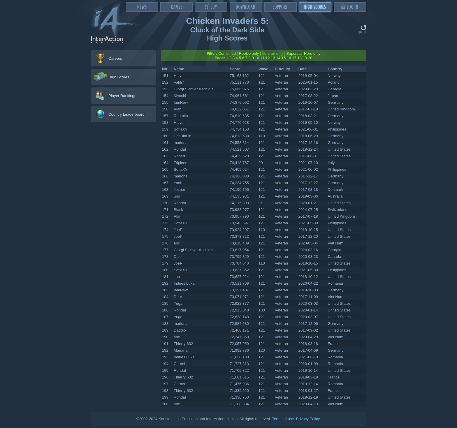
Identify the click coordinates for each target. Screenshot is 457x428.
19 (305, 58)
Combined (227, 53)
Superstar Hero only (303, 53)
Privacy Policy (308, 419)
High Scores (118, 77)
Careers (115, 58)
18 (299, 58)
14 (278, 58)
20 (310, 58)
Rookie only (249, 53)
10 (257, 58)
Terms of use (283, 419)
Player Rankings (122, 96)
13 (273, 58)
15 (284, 58)
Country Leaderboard (126, 114)
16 (289, 58)
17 (294, 58)
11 (262, 58)
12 (268, 58)
